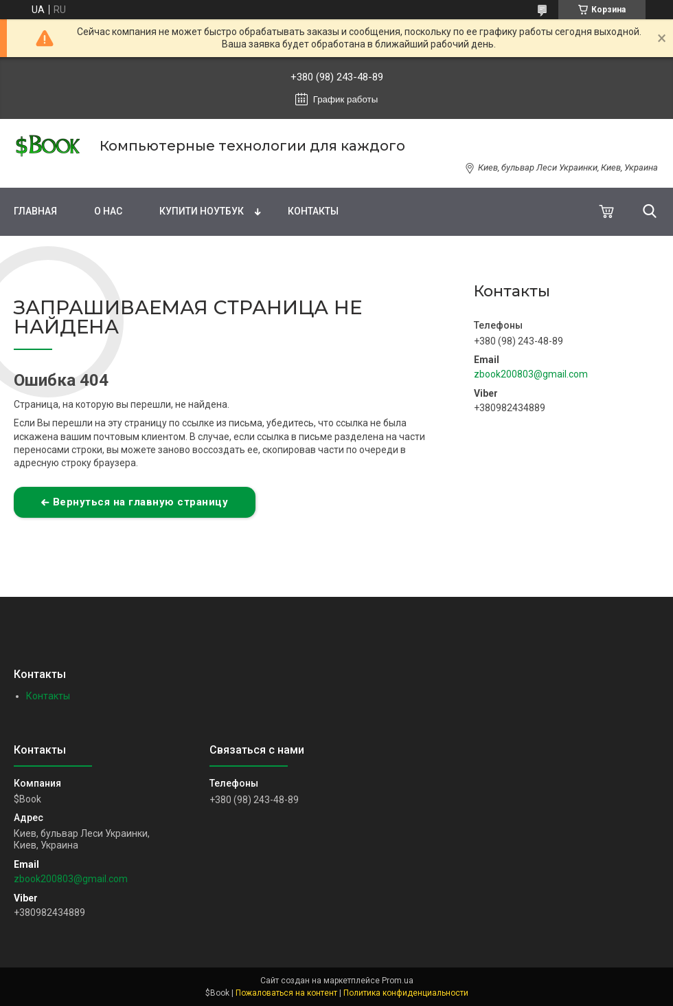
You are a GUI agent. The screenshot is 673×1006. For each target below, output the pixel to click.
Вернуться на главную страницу (141, 502)
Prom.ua (397, 980)
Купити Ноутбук (201, 211)
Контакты (313, 211)
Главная (35, 211)
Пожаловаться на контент (286, 993)
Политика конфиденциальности (405, 993)
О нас (108, 211)
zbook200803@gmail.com (531, 374)
